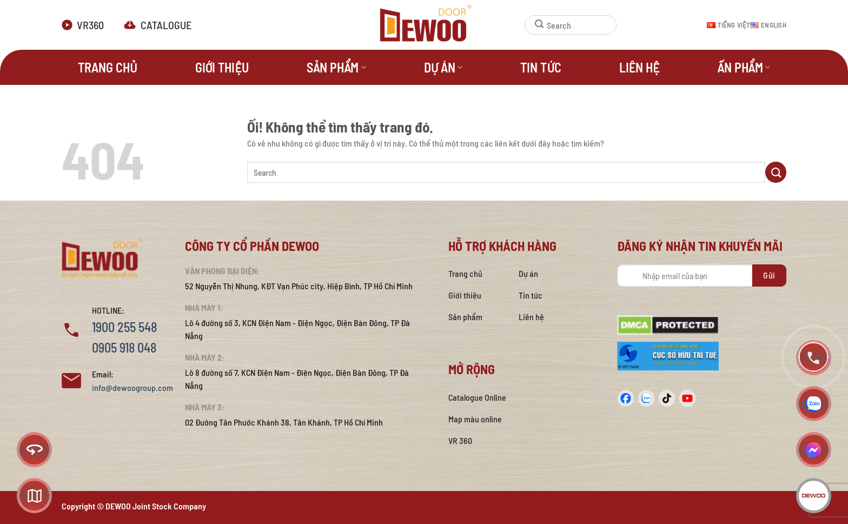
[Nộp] (534, 25)
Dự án (443, 67)
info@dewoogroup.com (132, 387)
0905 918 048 (124, 347)
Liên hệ (639, 67)
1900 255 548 (124, 327)
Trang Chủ (107, 67)
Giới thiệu (222, 67)
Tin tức (540, 67)
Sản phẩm (336, 67)
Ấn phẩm (743, 67)
